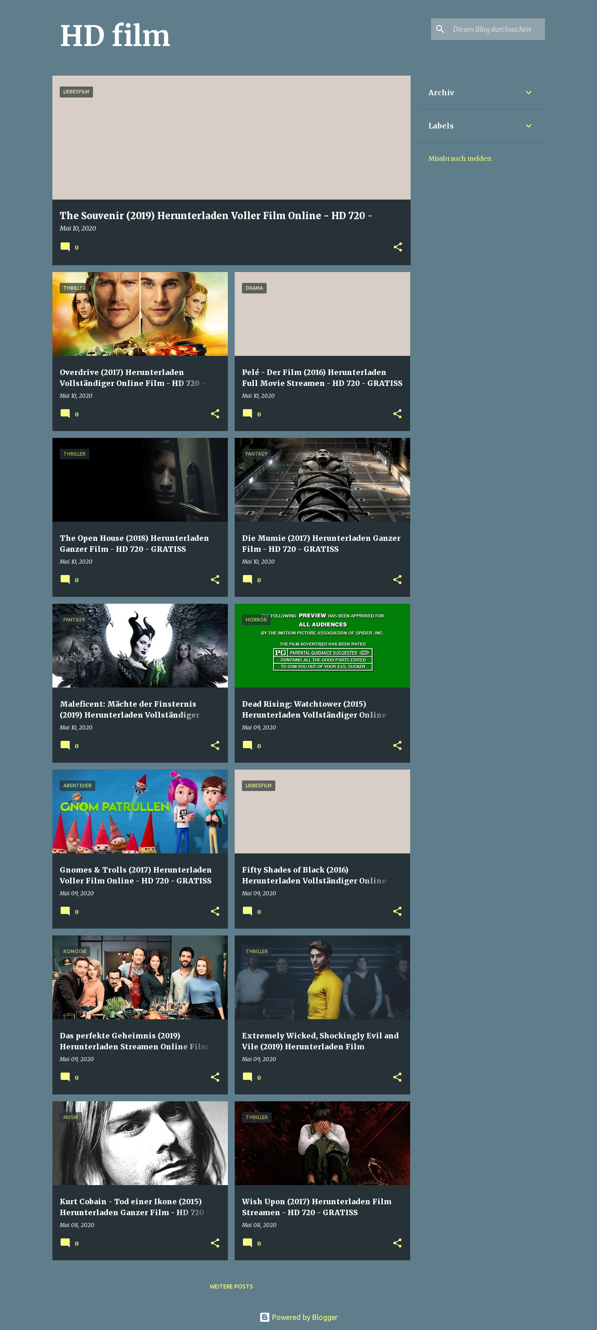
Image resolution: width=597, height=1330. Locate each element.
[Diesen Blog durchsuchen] (497, 29)
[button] (397, 247)
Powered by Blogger (298, 1317)
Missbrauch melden (459, 158)
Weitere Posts (231, 1286)
